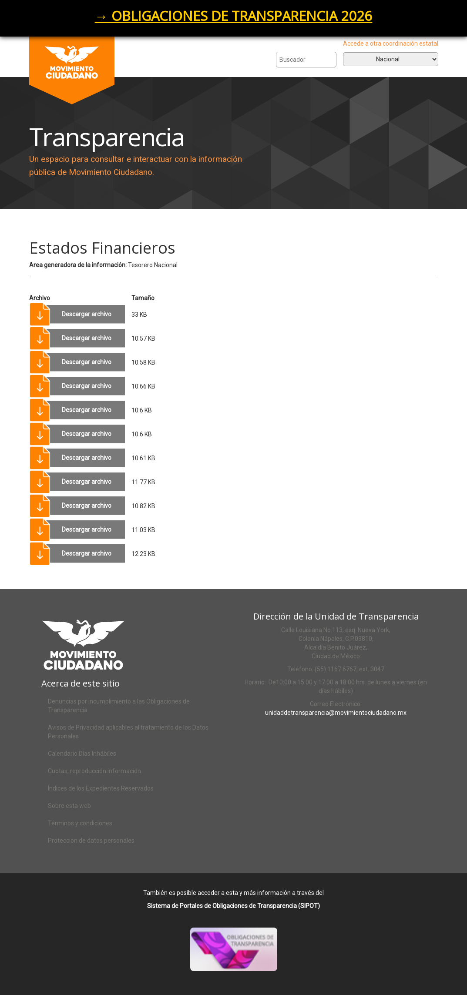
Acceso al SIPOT (244, 960)
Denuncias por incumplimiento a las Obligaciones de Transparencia (119, 706)
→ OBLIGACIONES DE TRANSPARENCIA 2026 (234, 16)
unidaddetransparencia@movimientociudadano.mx (336, 712)
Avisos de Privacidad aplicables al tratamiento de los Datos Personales (128, 732)
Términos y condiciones (80, 823)
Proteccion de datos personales (91, 840)
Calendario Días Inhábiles (82, 753)
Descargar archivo (86, 314)
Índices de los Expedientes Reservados (101, 788)
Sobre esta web (69, 805)
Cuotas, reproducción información (94, 770)
